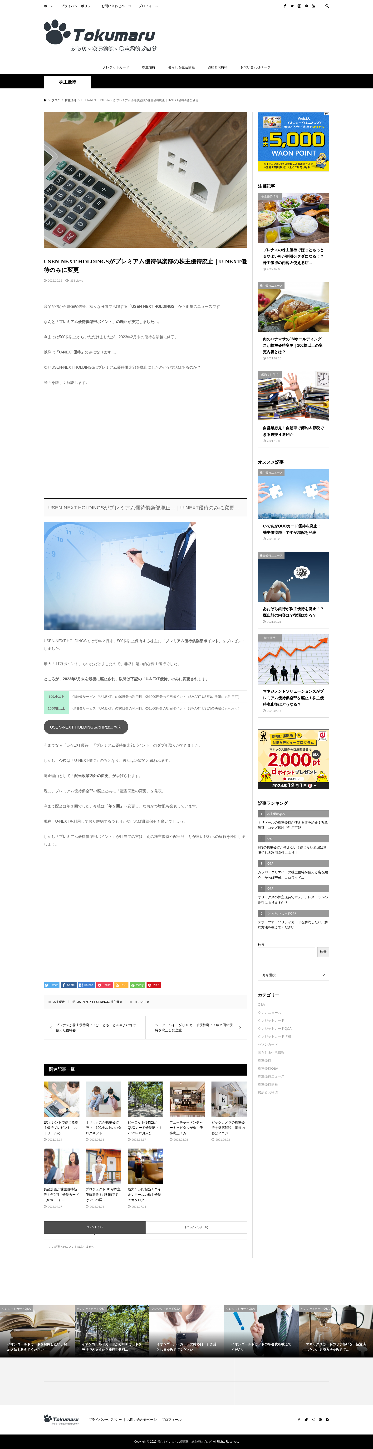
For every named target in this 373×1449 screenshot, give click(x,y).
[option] (37, 1331)
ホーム (49, 6)
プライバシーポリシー (77, 6)
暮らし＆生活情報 (181, 67)
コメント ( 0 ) (95, 1227)
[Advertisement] (145, 442)
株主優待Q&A (268, 1068)
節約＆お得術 (218, 67)
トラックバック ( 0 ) (196, 1227)
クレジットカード (116, 67)
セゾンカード (268, 1044)
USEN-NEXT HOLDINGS (93, 1002)
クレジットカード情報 (274, 1036)
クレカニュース (269, 1012)
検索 (261, 945)
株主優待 (148, 67)
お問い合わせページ (116, 6)
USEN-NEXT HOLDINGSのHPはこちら (87, 727)
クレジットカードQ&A (275, 1028)
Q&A (261, 1004)
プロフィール (148, 6)
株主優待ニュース (271, 1076)
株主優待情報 (268, 1084)
